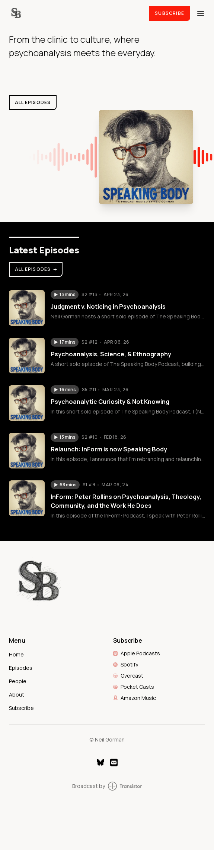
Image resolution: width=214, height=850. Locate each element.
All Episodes (36, 269)
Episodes (20, 667)
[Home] (74, 13)
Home (16, 654)
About (16, 694)
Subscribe (169, 13)
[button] (65, 294)
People (17, 681)
